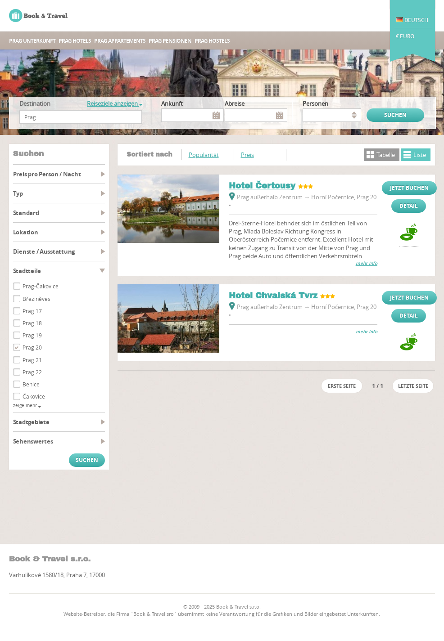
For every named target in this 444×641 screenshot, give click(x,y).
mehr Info (366, 263)
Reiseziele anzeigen (114, 103)
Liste (419, 155)
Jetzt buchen (409, 188)
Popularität (204, 155)
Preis (247, 155)
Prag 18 (32, 323)
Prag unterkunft (32, 41)
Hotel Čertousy (262, 185)
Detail (408, 206)
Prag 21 (32, 359)
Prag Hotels (75, 41)
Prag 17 (32, 310)
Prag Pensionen (170, 41)
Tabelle (385, 155)
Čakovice (34, 396)
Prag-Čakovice (41, 286)
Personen (315, 103)
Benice (31, 384)
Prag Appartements (119, 41)
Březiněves (36, 298)
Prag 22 (32, 372)
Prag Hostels (212, 41)
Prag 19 (32, 335)
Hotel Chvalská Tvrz (273, 295)
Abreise (235, 103)
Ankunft (172, 103)
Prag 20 (32, 347)
